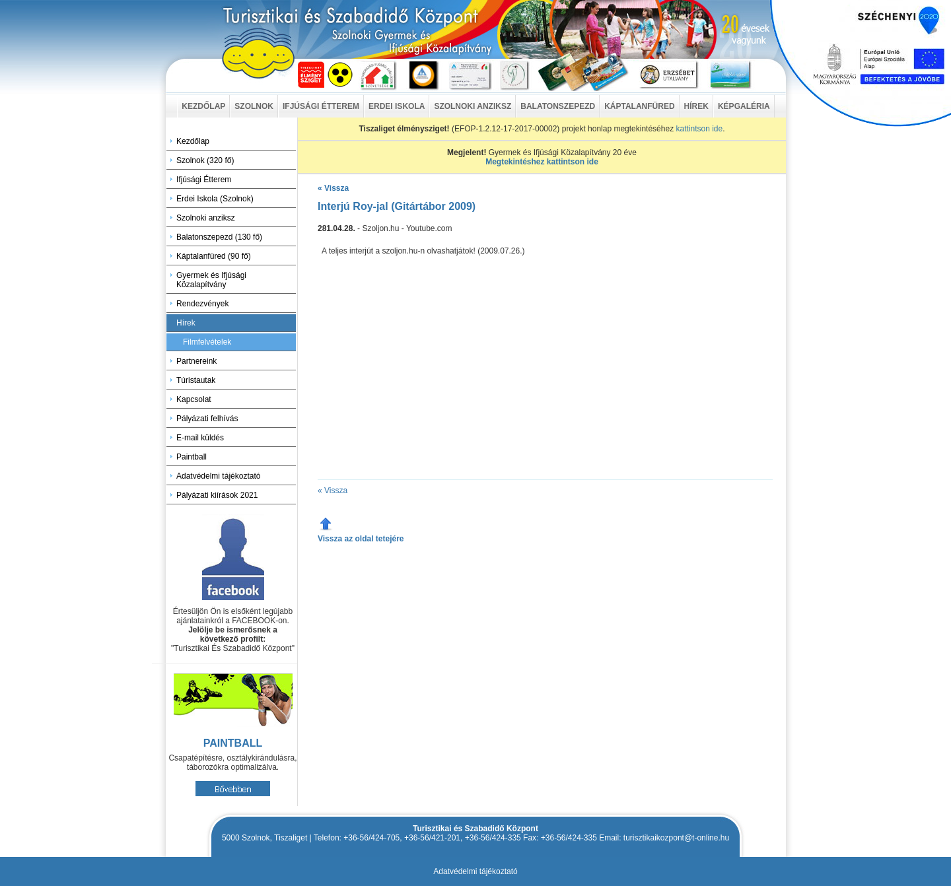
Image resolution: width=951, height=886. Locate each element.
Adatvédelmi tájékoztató (218, 476)
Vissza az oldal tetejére (361, 538)
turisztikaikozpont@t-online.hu (676, 837)
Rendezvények (202, 303)
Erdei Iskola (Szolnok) (215, 198)
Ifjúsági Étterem (203, 179)
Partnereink (196, 361)
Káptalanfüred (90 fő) (213, 256)
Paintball (191, 456)
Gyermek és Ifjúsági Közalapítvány (211, 280)
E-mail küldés (200, 437)
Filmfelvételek (207, 342)
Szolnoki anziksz (205, 217)
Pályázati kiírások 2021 (217, 495)
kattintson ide (699, 128)
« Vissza (333, 188)
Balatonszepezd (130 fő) (219, 237)
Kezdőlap (192, 141)
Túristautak (195, 380)
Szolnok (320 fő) (205, 160)
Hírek (185, 322)
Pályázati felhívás (207, 418)
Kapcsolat (193, 399)
